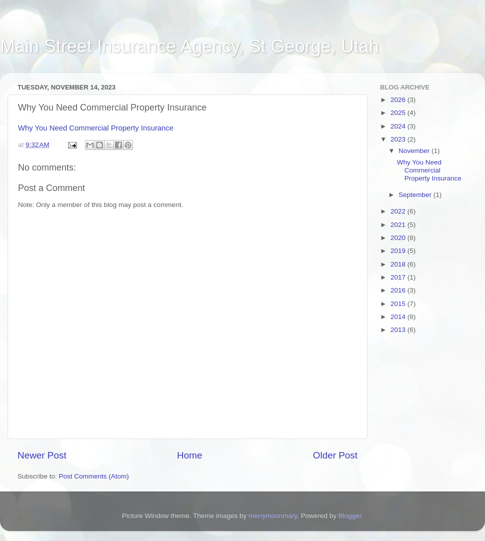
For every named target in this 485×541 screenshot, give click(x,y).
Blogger (350, 516)
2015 (399, 304)
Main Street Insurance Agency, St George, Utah (189, 46)
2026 (399, 100)
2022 (399, 211)
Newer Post (42, 455)
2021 (399, 224)
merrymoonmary (272, 516)
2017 (399, 277)
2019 (399, 250)
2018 (399, 264)
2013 (399, 330)
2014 (399, 316)
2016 (399, 290)
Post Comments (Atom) (94, 476)
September (416, 194)
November (415, 150)
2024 (399, 126)
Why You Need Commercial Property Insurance (96, 128)
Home (189, 455)
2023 (399, 139)
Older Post (335, 455)
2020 (399, 238)
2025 (399, 112)
